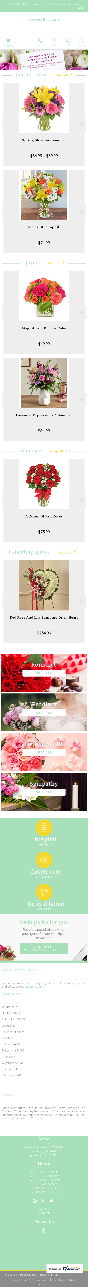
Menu (9, 45)
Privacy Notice (39, 1279)
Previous (5, 124)
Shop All (61, 75)
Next (82, 124)
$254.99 (44, 632)
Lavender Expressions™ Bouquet (44, 415)
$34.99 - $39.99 (44, 155)
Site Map (44, 1284)
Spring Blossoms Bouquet (44, 140)
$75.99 (44, 531)
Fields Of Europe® (44, 227)
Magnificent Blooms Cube (44, 328)
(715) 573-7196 (18, 4)
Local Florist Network (64, 1279)
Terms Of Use (19, 1279)
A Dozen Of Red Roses (44, 516)
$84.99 (44, 430)
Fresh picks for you (44, 929)
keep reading (35, 986)
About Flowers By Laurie (20, 970)
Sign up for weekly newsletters (44, 948)
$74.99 (44, 242)
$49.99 (44, 343)
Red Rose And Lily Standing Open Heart (44, 617)
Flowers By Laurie (44, 19)
